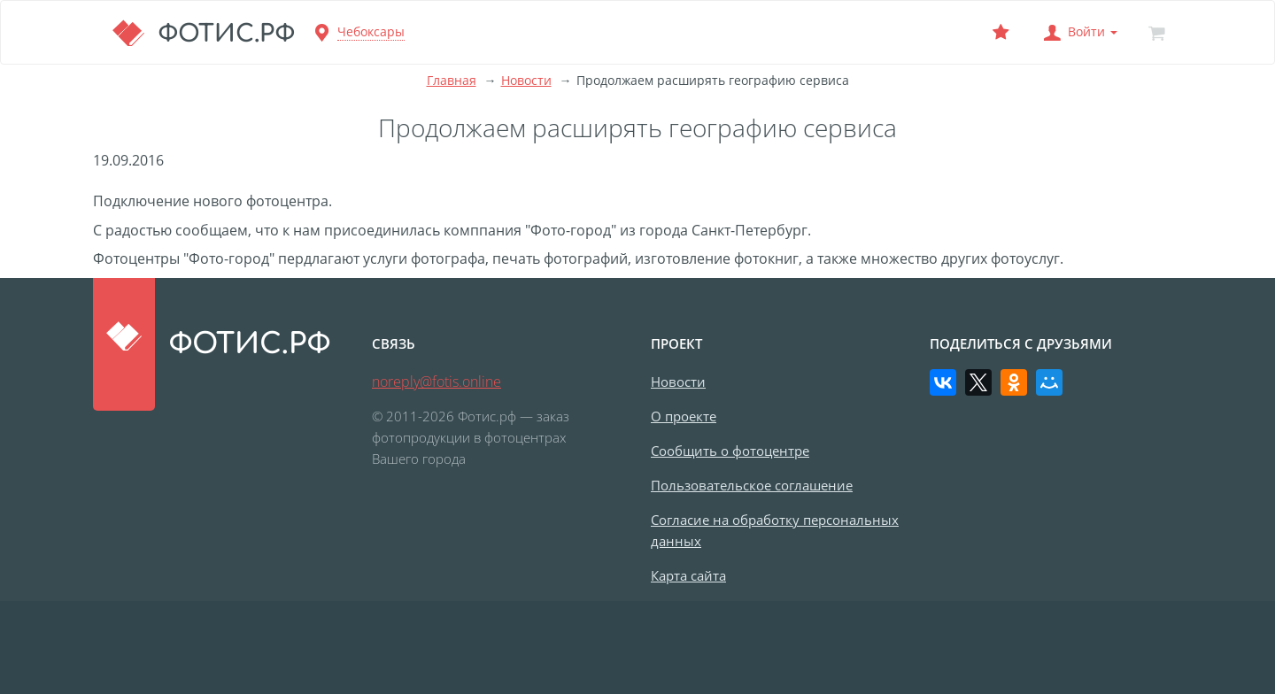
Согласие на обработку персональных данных (775, 530)
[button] (1078, 32)
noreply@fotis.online (436, 381)
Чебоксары (371, 31)
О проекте (683, 416)
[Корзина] (1156, 32)
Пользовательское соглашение (752, 485)
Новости (526, 80)
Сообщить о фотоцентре (730, 450)
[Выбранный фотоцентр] (1000, 32)
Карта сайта (688, 575)
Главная (451, 80)
